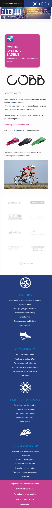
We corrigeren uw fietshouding (25, 363)
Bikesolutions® (25, 325)
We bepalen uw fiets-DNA (24, 359)
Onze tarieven (25, 317)
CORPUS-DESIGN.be (25, 489)
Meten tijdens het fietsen (25, 418)
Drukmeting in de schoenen (25, 409)
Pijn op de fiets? (25, 304)
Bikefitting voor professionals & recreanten (25, 300)
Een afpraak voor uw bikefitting (25, 321)
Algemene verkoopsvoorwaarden (25, 472)
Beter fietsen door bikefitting (25, 313)
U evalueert (25, 376)
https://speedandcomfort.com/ (17, 156)
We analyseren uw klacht (25, 355)
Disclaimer (25, 476)
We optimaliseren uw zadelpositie (25, 371)
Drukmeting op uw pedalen (25, 413)
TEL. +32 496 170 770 (25, 499)
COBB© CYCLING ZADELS (25, 464)
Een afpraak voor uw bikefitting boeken (25, 451)
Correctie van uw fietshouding (25, 405)
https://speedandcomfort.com (16, 125)
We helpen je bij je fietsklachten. (25, 309)
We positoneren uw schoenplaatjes (25, 367)
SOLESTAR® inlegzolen (25, 460)
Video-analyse (25, 422)
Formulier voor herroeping (25, 468)
